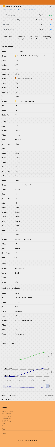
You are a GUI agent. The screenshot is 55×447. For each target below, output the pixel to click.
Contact (4, 426)
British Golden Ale (29, 10)
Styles (4, 433)
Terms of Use (6, 418)
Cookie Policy (6, 421)
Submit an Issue (7, 411)
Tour (3, 423)
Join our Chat (6, 414)
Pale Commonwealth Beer (12, 10)
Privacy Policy (6, 416)
